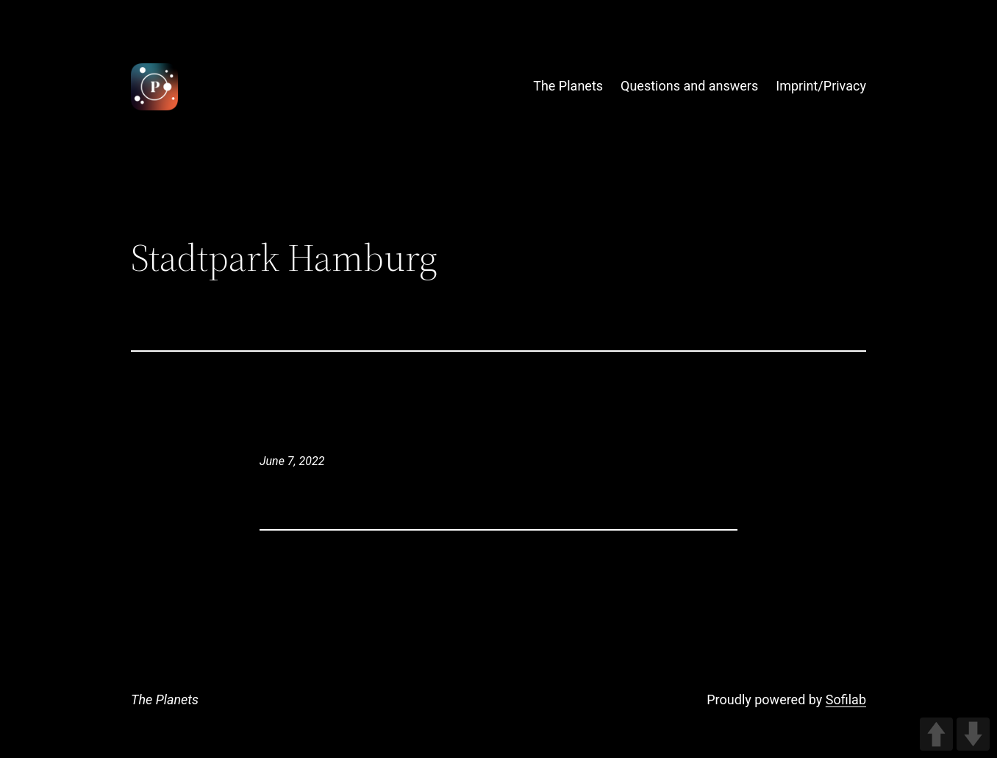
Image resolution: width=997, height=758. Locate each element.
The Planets (165, 699)
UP (936, 734)
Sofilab (846, 699)
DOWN (973, 734)
